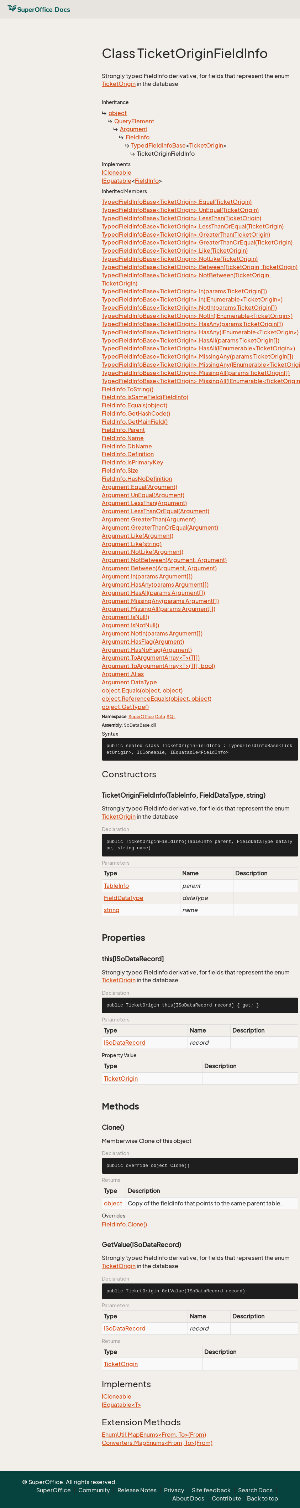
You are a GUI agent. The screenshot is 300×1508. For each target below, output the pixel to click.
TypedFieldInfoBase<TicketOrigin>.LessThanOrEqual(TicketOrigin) (193, 226)
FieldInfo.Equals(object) (134, 405)
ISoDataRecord (125, 1042)
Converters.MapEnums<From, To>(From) (157, 1442)
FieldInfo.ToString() (127, 389)
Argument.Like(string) (132, 543)
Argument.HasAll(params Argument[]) (153, 592)
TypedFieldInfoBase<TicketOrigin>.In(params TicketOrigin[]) (184, 291)
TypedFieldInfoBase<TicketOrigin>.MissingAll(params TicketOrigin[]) (196, 372)
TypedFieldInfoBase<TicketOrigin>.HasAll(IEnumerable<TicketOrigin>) (198, 348)
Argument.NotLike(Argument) (142, 551)
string (112, 909)
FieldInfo (137, 137)
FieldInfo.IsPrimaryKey (132, 462)
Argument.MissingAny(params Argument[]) (160, 600)
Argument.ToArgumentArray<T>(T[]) (151, 657)
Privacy (174, 1490)
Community (94, 1490)
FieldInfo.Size (120, 470)
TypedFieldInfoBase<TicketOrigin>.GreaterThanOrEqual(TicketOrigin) (197, 242)
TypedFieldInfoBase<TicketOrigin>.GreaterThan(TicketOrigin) (186, 234)
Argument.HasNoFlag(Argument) (147, 649)
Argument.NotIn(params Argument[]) (152, 633)
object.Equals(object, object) (142, 690)
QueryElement (134, 121)
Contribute (226, 1498)
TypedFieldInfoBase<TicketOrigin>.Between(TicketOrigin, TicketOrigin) (200, 267)
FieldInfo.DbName (127, 446)
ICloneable (116, 172)
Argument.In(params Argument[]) (147, 576)
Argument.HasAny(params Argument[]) (155, 584)
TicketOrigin (119, 83)
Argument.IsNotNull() (130, 625)
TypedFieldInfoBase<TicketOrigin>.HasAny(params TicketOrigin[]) (192, 324)
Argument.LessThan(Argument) (144, 502)
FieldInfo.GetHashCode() (136, 413)
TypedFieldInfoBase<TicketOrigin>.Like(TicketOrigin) (175, 250)
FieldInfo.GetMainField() (135, 421)
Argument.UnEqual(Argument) (143, 495)
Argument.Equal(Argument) (139, 486)
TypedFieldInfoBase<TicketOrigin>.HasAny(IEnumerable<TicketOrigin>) (200, 332)
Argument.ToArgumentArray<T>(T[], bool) (158, 665)
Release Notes (137, 1490)
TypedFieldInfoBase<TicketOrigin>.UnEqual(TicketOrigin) (180, 209)
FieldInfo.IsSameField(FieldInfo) (145, 397)
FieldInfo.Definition (128, 454)
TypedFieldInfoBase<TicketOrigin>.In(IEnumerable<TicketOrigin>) (192, 299)
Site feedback (211, 1490)
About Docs (188, 1498)
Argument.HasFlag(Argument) (143, 641)
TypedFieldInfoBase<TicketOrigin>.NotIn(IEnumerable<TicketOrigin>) (197, 315)
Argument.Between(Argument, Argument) (159, 568)
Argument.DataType (129, 682)
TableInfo (116, 885)
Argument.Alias (123, 674)
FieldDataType (123, 897)
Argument (133, 129)
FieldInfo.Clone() (124, 1224)
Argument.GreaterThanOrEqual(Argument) (160, 527)
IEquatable (116, 180)
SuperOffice (141, 716)
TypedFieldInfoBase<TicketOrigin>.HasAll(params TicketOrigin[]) (190, 340)
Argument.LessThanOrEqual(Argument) (155, 511)
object (118, 113)
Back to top (262, 1498)
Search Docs (255, 1490)
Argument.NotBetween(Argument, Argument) (164, 559)
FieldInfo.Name (123, 438)
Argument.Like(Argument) (137, 535)
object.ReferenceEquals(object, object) (156, 698)
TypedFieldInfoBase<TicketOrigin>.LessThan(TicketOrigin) (181, 218)
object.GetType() (125, 706)
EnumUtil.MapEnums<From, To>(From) (154, 1434)
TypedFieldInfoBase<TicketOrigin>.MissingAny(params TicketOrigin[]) (197, 356)
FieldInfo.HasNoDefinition (137, 478)
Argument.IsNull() (125, 617)
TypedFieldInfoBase (158, 145)
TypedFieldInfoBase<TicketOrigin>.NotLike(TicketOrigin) (180, 258)
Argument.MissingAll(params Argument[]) (158, 608)
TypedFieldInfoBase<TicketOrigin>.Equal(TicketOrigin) (177, 201)
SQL (171, 716)
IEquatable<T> (121, 1404)
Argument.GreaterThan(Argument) (149, 519)
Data (160, 716)
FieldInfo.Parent (123, 429)
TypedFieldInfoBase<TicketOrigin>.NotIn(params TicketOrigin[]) (189, 307)
